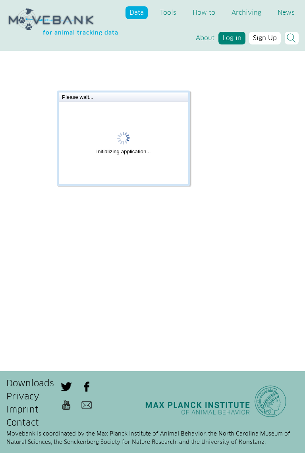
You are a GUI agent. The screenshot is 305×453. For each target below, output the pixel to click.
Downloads (30, 384)
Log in (231, 38)
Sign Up (265, 38)
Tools (168, 13)
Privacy (22, 397)
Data (136, 13)
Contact (22, 423)
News (286, 13)
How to (204, 13)
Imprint (22, 410)
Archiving (246, 13)
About (205, 38)
